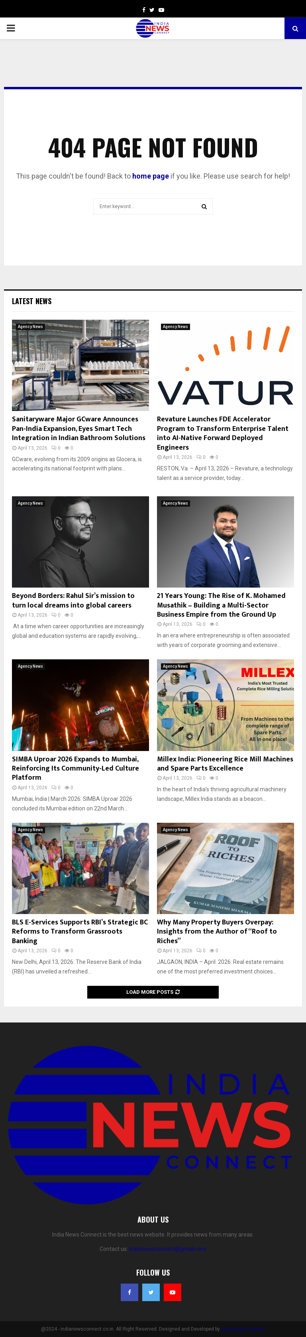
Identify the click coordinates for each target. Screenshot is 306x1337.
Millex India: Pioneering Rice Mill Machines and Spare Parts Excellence (225, 764)
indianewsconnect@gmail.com (167, 1249)
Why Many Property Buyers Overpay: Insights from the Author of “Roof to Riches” (217, 931)
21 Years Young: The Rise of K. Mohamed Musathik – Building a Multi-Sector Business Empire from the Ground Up (221, 605)
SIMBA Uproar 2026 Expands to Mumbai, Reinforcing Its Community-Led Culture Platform (75, 768)
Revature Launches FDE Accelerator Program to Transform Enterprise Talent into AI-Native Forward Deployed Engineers (222, 433)
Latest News (31, 301)
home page (150, 176)
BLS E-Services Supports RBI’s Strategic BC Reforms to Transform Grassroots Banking (80, 931)
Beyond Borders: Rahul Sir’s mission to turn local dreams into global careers (73, 600)
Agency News (30, 326)
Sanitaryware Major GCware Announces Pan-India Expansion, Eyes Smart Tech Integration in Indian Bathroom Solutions (78, 428)
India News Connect (243, 1329)
